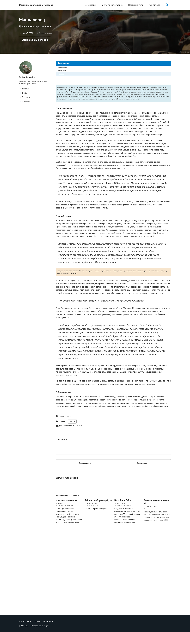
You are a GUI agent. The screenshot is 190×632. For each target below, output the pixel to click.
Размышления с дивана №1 (156, 578)
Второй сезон (63, 75)
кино (69, 492)
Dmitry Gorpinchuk (29, 81)
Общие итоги (62, 79)
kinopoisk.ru (184, 56)
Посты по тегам (135, 4)
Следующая (142, 537)
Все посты (89, 4)
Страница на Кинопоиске (35, 43)
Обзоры (72, 497)
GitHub (39, 621)
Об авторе (153, 4)
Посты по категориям (110, 4)
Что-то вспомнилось (67, 576)
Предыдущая (85, 537)
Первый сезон (63, 71)
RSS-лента (52, 621)
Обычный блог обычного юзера (36, 4)
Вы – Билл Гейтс (122, 576)
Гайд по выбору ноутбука (98, 576)
